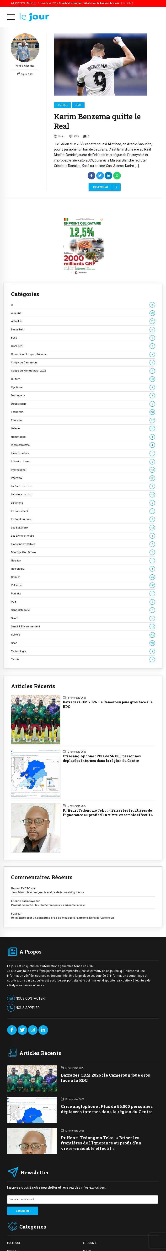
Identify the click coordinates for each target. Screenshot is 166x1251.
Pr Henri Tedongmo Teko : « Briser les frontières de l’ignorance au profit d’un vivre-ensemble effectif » (108, 812)
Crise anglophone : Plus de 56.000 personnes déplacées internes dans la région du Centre (102, 758)
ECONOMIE (90, 1243)
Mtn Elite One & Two (83, 552)
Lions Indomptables (83, 544)
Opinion (83, 577)
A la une (83, 313)
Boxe (83, 338)
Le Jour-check (83, 511)
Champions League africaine (83, 354)
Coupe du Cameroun (83, 362)
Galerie (83, 428)
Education (83, 420)
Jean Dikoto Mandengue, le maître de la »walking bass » (47, 892)
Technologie (83, 651)
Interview (83, 478)
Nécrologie (83, 569)
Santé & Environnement (83, 626)
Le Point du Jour (83, 519)
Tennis (83, 659)
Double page (83, 404)
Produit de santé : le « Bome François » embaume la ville (48, 905)
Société (83, 634)
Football (62, 105)
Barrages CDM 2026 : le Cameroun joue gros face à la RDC (108, 704)
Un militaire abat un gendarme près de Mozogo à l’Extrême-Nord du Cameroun (63, 917)
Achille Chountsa (25, 51)
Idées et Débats (83, 445)
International (83, 470)
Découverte (83, 395)
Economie (83, 412)
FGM (14, 913)
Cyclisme (83, 387)
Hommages (83, 437)
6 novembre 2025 (85, 3)
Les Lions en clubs (83, 536)
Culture (83, 379)
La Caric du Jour (83, 486)
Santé (83, 618)
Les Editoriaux (83, 527)
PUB (83, 602)
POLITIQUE (14, 1243)
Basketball (83, 329)
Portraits (83, 593)
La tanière (83, 503)
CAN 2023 (83, 346)
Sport (78, 105)
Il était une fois (83, 453)
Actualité (83, 321)
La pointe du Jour (83, 494)
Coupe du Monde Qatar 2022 (83, 370)
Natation (83, 560)
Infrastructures (83, 461)
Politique (83, 585)
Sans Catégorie (83, 610)
